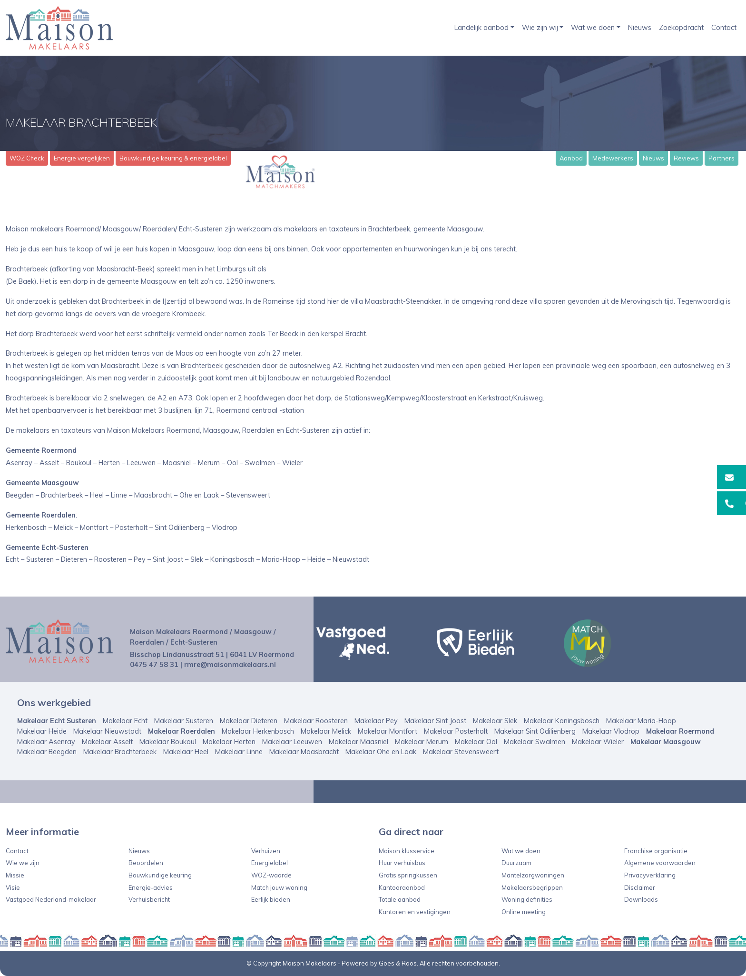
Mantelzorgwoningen (532, 875)
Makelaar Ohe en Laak (380, 751)
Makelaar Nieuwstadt (107, 731)
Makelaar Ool (476, 741)
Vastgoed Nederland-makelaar (51, 899)
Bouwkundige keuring (160, 875)
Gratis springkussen (408, 875)
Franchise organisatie (655, 851)
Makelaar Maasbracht (304, 751)
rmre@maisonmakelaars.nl (230, 664)
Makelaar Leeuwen (292, 741)
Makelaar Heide (42, 731)
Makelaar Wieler (598, 741)
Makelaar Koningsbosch (561, 721)
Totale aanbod (400, 899)
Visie (13, 887)
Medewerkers (612, 158)
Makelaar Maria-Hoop (641, 721)
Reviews (686, 158)
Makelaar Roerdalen (181, 731)
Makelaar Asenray (46, 741)
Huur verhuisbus (402, 862)
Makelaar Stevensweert (461, 751)
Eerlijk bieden (270, 899)
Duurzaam (516, 862)
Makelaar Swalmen (534, 741)
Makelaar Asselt (107, 741)
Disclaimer (639, 887)
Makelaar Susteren (183, 721)
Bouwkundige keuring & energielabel (173, 158)
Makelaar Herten (229, 741)
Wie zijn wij (540, 27)
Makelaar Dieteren (248, 721)
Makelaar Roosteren (316, 721)
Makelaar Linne (239, 751)
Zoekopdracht (681, 27)
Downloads (641, 899)
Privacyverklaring (650, 875)
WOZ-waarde (271, 875)
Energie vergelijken (82, 158)
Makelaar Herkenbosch (258, 731)
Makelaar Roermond (680, 731)
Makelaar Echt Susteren (56, 721)
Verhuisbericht (149, 899)
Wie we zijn (22, 862)
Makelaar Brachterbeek (120, 751)
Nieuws (639, 27)
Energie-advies (150, 887)
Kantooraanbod (402, 887)
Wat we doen (593, 27)
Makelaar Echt (125, 721)
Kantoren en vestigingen (415, 912)
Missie (15, 875)
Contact (723, 27)
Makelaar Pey (376, 721)
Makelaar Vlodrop (610, 731)
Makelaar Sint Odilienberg (535, 731)
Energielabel (269, 862)
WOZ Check (27, 158)
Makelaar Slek (495, 721)
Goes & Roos (398, 963)
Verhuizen (265, 851)
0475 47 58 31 (154, 664)
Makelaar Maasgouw (665, 741)
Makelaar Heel (185, 751)
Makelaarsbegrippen (532, 887)
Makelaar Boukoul (167, 741)
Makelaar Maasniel (358, 741)
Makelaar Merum (421, 741)
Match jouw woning (279, 887)
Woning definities (526, 899)
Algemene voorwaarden (660, 862)
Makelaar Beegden (47, 751)
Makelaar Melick (326, 731)
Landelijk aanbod (481, 27)
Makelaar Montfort (387, 731)
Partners (721, 158)
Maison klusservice (406, 851)
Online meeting (523, 912)
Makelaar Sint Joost (435, 721)
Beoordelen (145, 862)
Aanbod (571, 158)
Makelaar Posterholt (456, 731)
